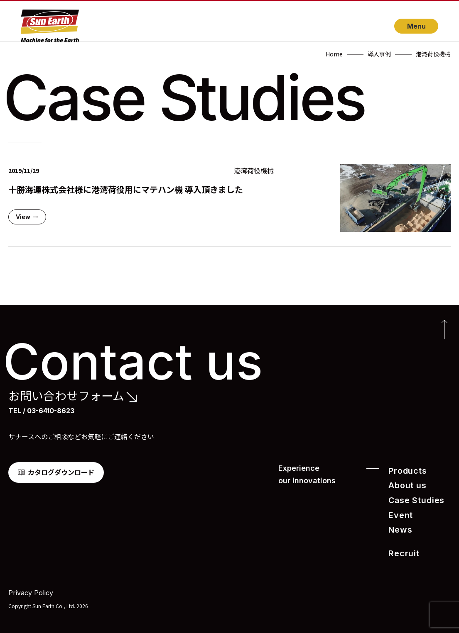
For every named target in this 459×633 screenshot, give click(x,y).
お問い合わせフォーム (66, 396)
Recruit (401, 548)
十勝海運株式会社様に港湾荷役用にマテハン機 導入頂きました (125, 189)
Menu (416, 26)
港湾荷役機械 (254, 171)
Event (399, 512)
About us (404, 484)
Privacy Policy (30, 587)
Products (405, 470)
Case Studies (412, 498)
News (398, 525)
